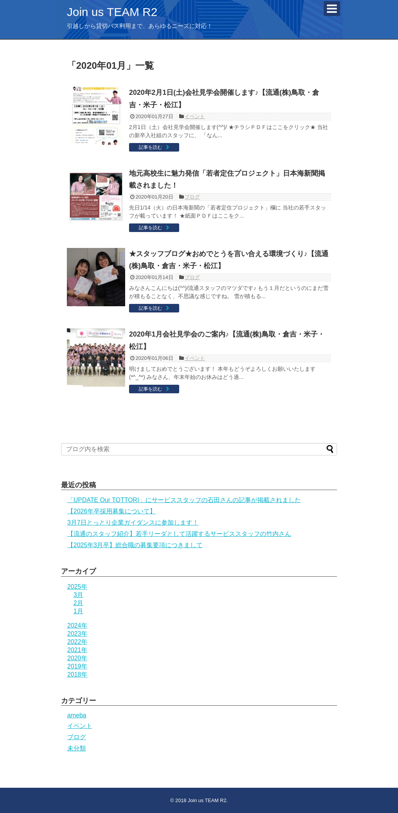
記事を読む (150, 147)
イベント (195, 116)
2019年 (77, 666)
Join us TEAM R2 (112, 11)
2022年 (77, 642)
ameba (76, 715)
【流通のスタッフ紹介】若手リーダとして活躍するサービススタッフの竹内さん (179, 533)
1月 (78, 611)
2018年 (77, 674)
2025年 (77, 586)
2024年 (77, 625)
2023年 (77, 633)
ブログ (192, 197)
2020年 (77, 658)
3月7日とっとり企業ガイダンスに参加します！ (133, 522)
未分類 (76, 748)
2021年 (77, 650)
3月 (78, 594)
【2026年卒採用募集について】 (111, 511)
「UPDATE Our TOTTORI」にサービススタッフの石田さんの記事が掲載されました (184, 500)
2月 (78, 603)
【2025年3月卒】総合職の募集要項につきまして (135, 545)
